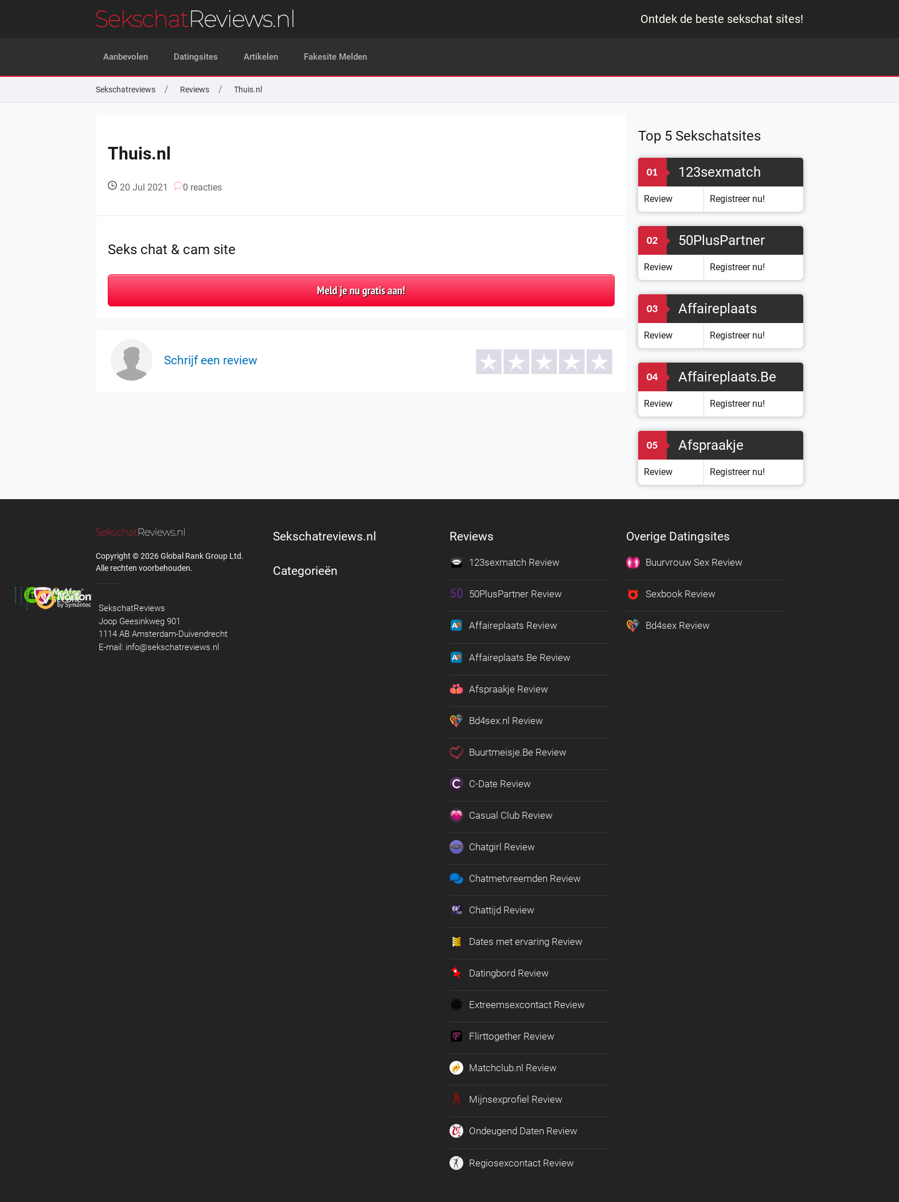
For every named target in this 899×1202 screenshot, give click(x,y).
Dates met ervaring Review (516, 937)
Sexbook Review (671, 594)
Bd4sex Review (668, 625)
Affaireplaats (717, 309)
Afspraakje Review (499, 687)
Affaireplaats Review (503, 625)
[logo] (195, 18)
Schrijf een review (210, 360)
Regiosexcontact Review (512, 1157)
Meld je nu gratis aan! (361, 290)
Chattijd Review (492, 906)
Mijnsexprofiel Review (506, 1094)
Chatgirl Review (492, 844)
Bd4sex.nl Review (496, 719)
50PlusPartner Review (506, 594)
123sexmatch (719, 172)
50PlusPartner (721, 240)
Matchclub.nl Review (503, 1062)
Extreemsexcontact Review (517, 1000)
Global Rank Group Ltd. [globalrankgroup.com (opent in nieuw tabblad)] (202, 556)
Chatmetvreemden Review (515, 875)
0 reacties (198, 187)
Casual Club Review (501, 812)
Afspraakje (711, 445)
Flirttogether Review (502, 1031)
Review (658, 198)
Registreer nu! (737, 198)
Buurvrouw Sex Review (684, 562)
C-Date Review (490, 781)
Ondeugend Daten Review (513, 1125)
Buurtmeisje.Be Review (508, 750)
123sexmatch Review (505, 562)
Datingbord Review (499, 969)
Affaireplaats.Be (727, 377)
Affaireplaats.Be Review (510, 656)
